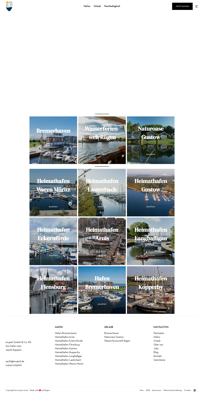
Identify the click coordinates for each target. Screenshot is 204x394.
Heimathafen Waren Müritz (69, 364)
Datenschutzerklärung (172, 390)
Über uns (158, 344)
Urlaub (97, 6)
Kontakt (158, 356)
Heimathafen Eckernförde (69, 341)
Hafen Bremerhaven (66, 333)
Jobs (156, 348)
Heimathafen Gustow (66, 348)
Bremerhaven (111, 333)
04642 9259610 (14, 365)
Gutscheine (159, 360)
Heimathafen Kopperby (67, 352)
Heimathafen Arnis (65, 337)
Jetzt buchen (182, 6)
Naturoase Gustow (114, 337)
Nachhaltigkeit (112, 6)
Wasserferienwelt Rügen (117, 341)
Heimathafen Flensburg (67, 344)
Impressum (156, 390)
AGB (148, 390)
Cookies (187, 390)
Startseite (159, 333)
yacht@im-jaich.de (15, 361)
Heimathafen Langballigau (68, 356)
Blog (156, 352)
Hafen (87, 6)
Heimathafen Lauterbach (68, 360)
